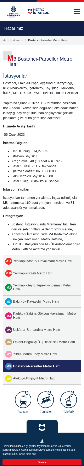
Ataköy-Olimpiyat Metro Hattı (30, 378)
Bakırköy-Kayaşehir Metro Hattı (32, 301)
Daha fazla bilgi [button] (27, 454)
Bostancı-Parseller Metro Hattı (33, 366)
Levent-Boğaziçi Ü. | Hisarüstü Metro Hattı (40, 342)
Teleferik (68, 411)
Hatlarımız (17, 40)
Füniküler (46, 411)
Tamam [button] (42, 462)
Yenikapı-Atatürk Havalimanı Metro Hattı (38, 261)
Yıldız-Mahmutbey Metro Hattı (31, 354)
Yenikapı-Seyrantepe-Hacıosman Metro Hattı (38, 287)
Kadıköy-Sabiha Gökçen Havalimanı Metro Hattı (40, 315)
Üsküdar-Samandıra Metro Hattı (32, 330)
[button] (77, 11)
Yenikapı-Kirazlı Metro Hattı (29, 273)
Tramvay (22, 411)
